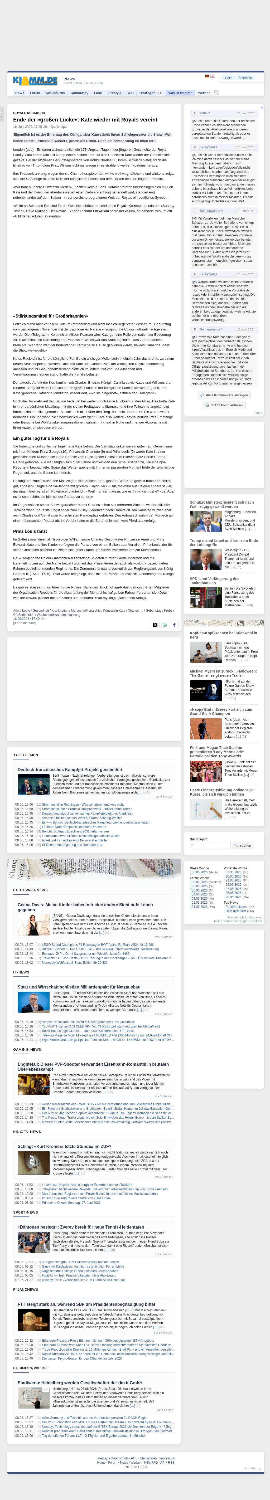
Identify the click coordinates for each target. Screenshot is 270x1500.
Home (101, 1462)
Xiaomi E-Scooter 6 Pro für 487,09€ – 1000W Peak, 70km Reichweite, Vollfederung (100, 949)
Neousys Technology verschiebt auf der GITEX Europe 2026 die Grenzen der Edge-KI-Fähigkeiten (111, 1427)
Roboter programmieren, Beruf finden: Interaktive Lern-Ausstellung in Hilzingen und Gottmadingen (111, 1431)
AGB (134, 1458)
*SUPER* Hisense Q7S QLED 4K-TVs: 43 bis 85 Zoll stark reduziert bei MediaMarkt (101, 1026)
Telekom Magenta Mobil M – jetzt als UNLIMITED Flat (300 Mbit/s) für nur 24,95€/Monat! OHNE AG (111, 1035)
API (162, 1462)
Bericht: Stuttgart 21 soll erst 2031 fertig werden (75, 831)
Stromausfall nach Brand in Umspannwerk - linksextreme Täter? (87, 809)
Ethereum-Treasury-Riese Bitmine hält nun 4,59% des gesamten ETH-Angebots (98, 1340)
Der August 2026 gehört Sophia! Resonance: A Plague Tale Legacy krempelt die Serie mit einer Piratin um (116, 1113)
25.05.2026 (234, 897)
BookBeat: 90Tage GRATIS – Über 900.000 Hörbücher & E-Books (88, 1031)
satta (203, 113)
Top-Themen (25, 755)
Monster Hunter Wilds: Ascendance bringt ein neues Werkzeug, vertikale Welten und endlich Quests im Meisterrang (123, 1122)
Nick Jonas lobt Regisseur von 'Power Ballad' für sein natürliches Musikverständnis (100, 1194)
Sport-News (25, 1212)
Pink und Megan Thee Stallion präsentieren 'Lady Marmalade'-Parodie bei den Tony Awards (217, 752)
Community (79, 93)
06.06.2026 (200, 886)
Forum (35, 93)
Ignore (246, 921)
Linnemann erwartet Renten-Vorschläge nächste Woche (81, 836)
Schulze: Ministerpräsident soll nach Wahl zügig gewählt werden (222, 504)
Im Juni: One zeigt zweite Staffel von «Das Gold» (76, 1198)
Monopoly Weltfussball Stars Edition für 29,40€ (75, 963)
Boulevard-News (30, 890)
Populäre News (236, 907)
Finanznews (25, 1289)
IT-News (21, 972)
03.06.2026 (200, 898)
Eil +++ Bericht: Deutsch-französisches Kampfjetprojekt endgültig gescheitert (95, 822)
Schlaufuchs (55, 93)
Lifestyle (115, 93)
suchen (242, 845)
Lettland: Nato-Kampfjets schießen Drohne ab (74, 827)
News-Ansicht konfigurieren (244, 917)
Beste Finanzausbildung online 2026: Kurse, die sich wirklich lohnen (222, 792)
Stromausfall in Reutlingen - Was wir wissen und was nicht (83, 804)
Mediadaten (148, 1458)
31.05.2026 (234, 872)
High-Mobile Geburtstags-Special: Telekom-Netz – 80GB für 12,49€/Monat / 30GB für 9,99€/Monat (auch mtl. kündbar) (125, 1040)
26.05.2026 (234, 893)
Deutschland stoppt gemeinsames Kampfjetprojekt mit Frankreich (87, 813)
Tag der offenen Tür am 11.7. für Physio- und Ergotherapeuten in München (94, 1436)
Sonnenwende (210, 211)
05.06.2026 (200, 890)
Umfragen (150, 93)
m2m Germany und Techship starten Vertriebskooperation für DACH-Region (95, 1418)
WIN (130, 93)
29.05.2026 (234, 880)
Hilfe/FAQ (151, 1462)
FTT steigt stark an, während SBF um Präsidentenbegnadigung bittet (86, 1304)
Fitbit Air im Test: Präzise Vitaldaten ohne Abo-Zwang (79, 1275)
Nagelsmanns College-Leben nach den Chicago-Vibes (80, 1271)
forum (258, 412)
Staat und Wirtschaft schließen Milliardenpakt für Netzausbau (79, 987)
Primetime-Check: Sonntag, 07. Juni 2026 (71, 1203)
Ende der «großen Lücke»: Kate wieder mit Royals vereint (85, 120)
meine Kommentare (226, 921)
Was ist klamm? (180, 93)
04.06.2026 (200, 894)
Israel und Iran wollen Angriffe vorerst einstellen (75, 840)
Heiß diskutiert (236, 911)
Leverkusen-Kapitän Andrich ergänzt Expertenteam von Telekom (87, 1185)
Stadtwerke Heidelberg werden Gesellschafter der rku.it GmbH (80, 1383)
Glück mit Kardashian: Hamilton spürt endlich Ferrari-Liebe (83, 1266)
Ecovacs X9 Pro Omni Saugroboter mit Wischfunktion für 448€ (85, 954)
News (19, 93)
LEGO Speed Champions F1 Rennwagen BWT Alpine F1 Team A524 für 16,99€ (98, 945)
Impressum (167, 1458)
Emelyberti (207, 147)
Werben (204, 93)
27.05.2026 (234, 889)
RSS (171, 1462)
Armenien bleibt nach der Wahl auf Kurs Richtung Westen (82, 818)
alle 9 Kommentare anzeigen (224, 395)
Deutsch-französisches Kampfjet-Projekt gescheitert (70, 769)
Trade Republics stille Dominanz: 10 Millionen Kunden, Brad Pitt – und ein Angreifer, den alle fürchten (113, 1349)
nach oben (250, 1468)
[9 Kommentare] (24, 623)
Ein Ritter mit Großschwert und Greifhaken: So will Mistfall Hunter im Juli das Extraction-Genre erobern (114, 1109)
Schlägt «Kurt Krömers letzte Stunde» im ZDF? (65, 1146)
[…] (141, 792)
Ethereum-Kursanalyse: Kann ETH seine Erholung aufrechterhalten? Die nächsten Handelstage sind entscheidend (122, 1345)
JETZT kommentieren (224, 405)
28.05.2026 (234, 885)
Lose (98, 93)
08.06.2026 (200, 872)
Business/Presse (30, 1368)
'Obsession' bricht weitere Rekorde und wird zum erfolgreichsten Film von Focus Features (105, 1189)
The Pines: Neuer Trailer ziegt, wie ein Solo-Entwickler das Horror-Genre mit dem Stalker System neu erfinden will (122, 1117)
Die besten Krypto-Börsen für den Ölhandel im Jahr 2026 (82, 1358)
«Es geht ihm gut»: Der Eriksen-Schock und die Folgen (80, 1262)
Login (228, 77)
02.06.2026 (200, 902)
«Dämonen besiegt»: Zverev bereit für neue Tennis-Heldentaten (81, 1227)
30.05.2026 (234, 876)
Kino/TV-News (27, 1131)
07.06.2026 (200, 882)
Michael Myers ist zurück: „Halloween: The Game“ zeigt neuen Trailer (223, 673)
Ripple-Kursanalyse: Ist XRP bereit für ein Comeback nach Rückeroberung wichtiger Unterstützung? (112, 1354)
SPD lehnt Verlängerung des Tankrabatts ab (72, 845)
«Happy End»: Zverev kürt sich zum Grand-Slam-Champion (84, 1280)
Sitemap (102, 1458)
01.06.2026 (200, 907)
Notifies (257, 921)
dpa (64, 127)
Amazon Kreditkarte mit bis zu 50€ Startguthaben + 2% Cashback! (88, 1022)
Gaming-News (27, 1049)
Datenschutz (119, 1458)
